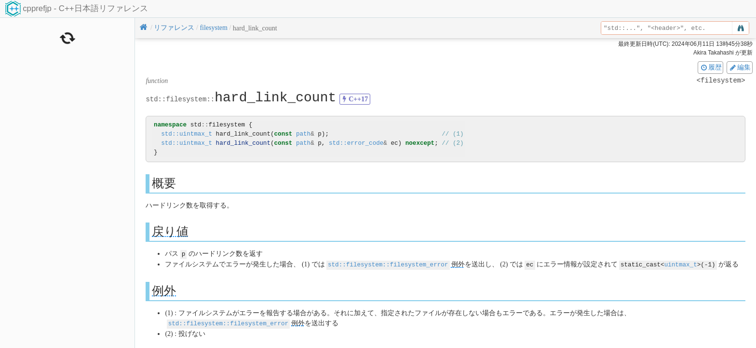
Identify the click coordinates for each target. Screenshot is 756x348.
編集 (740, 67)
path (303, 134)
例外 (458, 263)
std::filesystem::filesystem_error (388, 264)
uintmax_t (680, 264)
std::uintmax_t (186, 134)
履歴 (711, 67)
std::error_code (356, 143)
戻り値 (170, 231)
